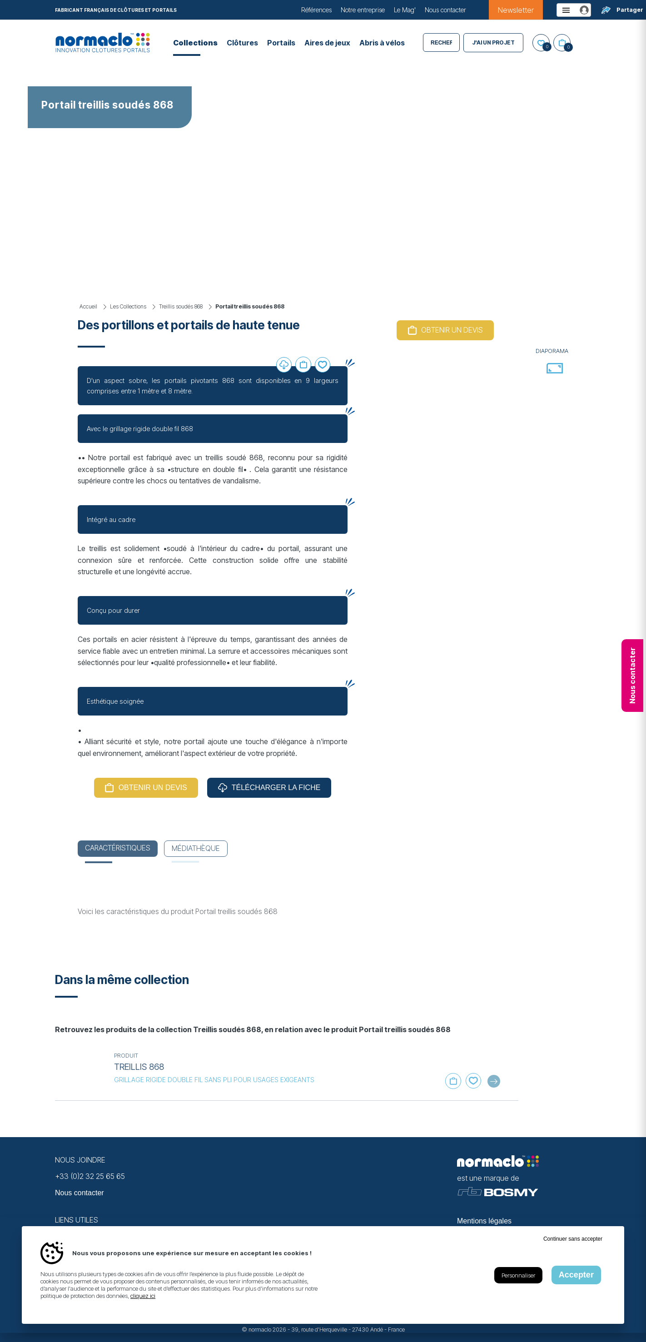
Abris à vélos (382, 42)
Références (316, 10)
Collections (195, 42)
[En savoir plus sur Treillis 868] (80, 1071)
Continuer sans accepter (572, 1239)
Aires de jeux (327, 42)
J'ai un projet (493, 42)
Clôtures (242, 42)
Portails (281, 42)
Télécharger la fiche (276, 787)
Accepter (576, 1274)
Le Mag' (405, 10)
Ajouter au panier (303, 365)
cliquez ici (142, 1295)
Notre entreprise (363, 10)
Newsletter (516, 10)
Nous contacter (445, 10)
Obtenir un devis (153, 787)
